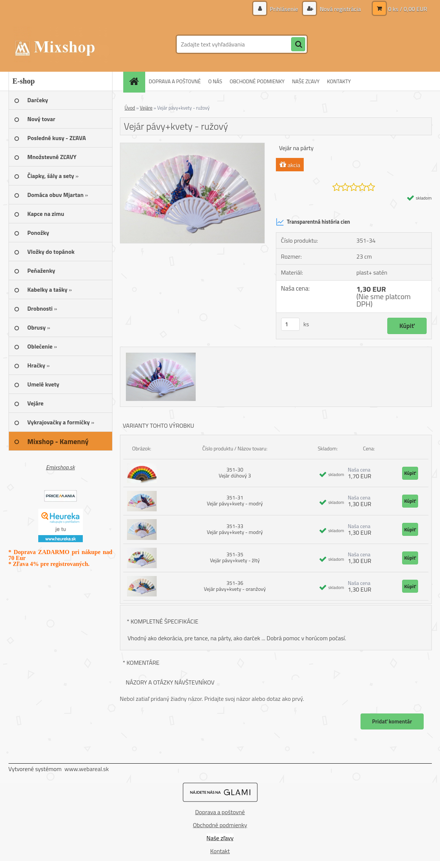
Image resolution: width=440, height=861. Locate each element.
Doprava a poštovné (220, 811)
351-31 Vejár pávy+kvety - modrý (235, 500)
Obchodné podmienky (220, 824)
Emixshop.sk (60, 467)
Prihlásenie (283, 8)
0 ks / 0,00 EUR (407, 8)
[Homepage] (136, 81)
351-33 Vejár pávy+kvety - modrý (235, 529)
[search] (298, 45)
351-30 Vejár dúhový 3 (235, 472)
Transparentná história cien (313, 222)
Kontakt (220, 851)
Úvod (130, 107)
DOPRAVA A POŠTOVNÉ (175, 81)
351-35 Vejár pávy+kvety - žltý (235, 557)
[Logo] (60, 44)
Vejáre (146, 107)
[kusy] (290, 324)
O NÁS (215, 81)
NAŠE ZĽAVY (305, 81)
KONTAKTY (339, 81)
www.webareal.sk (86, 768)
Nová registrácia (339, 8)
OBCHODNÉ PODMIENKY (256, 81)
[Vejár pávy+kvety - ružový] (192, 146)
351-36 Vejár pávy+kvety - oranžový (235, 586)
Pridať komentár (392, 721)
